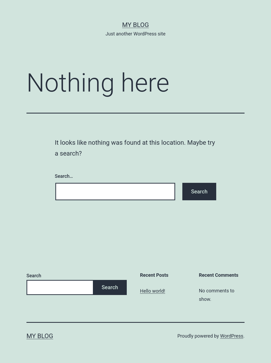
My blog (135, 25)
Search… (64, 176)
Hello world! (152, 291)
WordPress (231, 336)
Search (33, 275)
